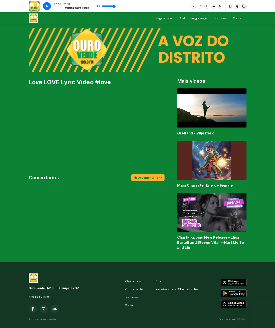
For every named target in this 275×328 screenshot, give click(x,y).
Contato (238, 18)
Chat (182, 18)
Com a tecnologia (232, 319)
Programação (199, 18)
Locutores (220, 18)
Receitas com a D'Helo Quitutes (177, 289)
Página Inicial (164, 18)
